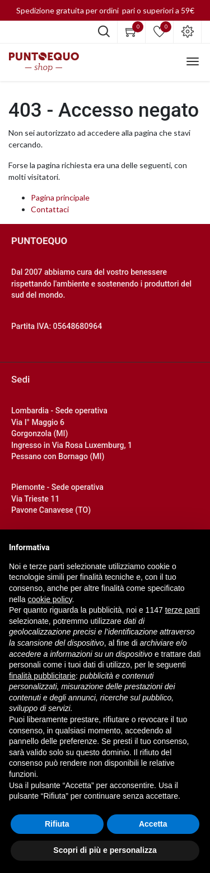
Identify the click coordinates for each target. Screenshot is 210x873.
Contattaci (50, 209)
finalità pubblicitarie (42, 675)
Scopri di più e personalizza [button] (104, 850)
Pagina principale (60, 197)
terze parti (182, 609)
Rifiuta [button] (57, 823)
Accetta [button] (153, 823)
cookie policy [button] (49, 599)
